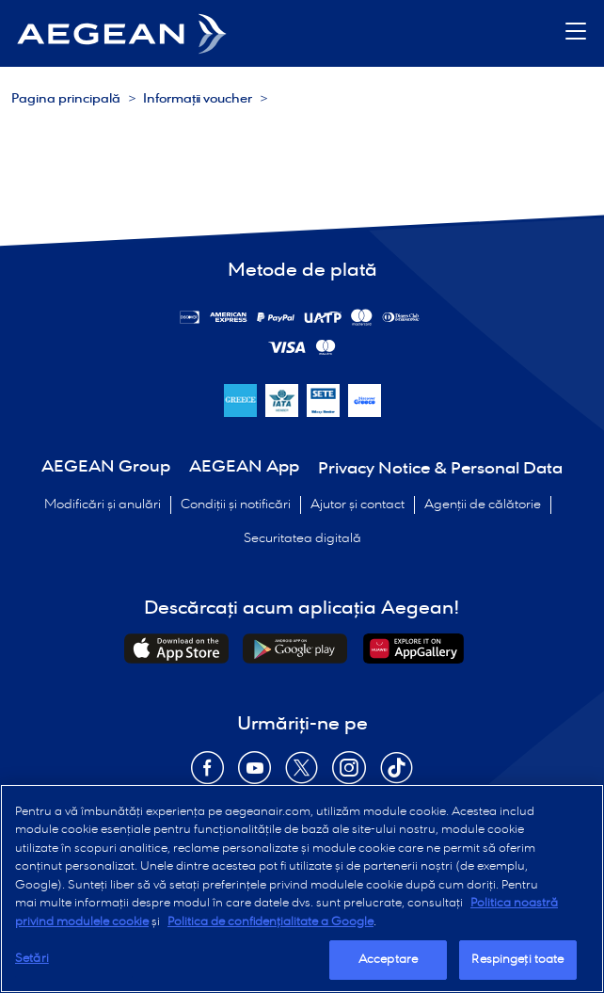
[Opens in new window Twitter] (301, 774)
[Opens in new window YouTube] (254, 774)
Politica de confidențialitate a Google (270, 922)
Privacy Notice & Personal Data (440, 469)
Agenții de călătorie (482, 505)
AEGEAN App (244, 467)
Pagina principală (65, 99)
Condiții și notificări (236, 505)
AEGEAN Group (105, 467)
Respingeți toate (517, 959)
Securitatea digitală (302, 539)
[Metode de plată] (228, 317)
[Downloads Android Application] (295, 648)
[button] (576, 33)
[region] (302, 888)
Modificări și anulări (102, 505)
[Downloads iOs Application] (176, 648)
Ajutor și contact (357, 505)
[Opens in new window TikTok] (396, 774)
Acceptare (388, 959)
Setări (32, 959)
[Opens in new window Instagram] (349, 774)
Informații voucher (198, 99)
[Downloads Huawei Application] (413, 648)
